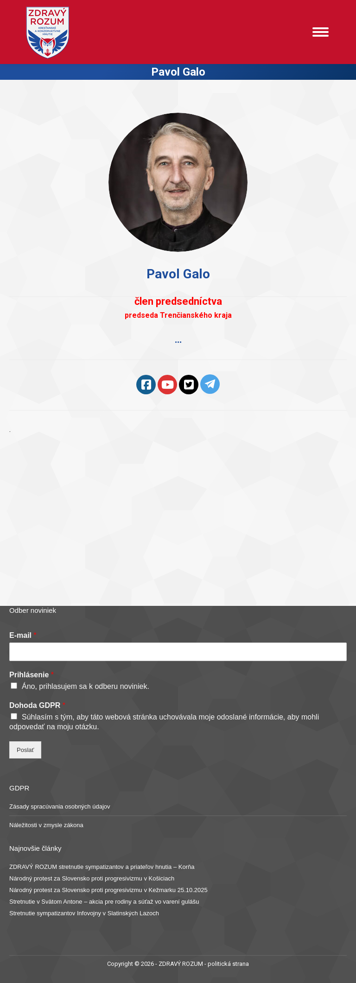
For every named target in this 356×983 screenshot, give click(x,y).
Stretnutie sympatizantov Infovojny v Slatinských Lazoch (84, 913)
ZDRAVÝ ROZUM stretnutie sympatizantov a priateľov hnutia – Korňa (102, 866)
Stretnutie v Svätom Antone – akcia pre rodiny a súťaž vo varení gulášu (104, 901)
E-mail (23, 635)
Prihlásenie (31, 675)
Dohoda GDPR (37, 705)
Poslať (25, 749)
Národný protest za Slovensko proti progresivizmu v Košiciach (91, 878)
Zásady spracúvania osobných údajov (59, 806)
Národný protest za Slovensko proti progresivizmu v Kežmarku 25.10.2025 (108, 890)
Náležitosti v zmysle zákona (46, 825)
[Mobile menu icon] (320, 32)
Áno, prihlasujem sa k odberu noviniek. (85, 686)
